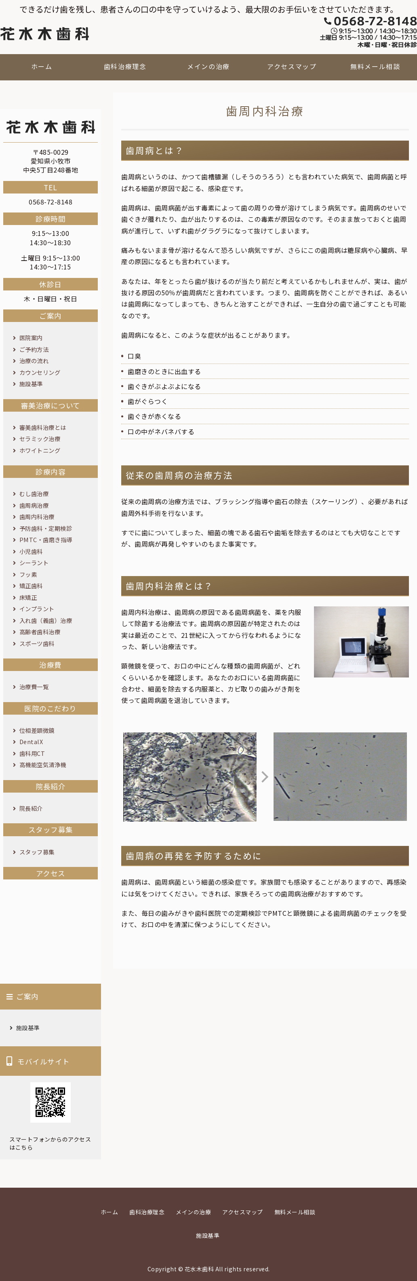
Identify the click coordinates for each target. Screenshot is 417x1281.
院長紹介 (31, 808)
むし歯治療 (34, 493)
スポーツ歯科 (37, 643)
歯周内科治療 (37, 516)
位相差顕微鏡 (37, 730)
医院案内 (31, 337)
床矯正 (28, 597)
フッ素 (28, 574)
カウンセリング (40, 372)
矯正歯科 (31, 585)
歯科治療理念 (125, 66)
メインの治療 (208, 66)
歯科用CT (32, 753)
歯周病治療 (34, 505)
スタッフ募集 (37, 852)
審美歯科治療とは (42, 427)
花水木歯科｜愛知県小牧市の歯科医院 (44, 34)
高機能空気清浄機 (42, 764)
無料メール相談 (375, 66)
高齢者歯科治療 (40, 631)
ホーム (42, 66)
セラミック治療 (40, 438)
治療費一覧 (34, 686)
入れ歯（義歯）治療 (45, 620)
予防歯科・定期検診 (45, 528)
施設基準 (31, 383)
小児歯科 (31, 551)
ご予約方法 (34, 349)
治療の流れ (34, 360)
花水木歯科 (199, 1269)
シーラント (34, 562)
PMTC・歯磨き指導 (45, 539)
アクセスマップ (291, 66)
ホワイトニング (40, 450)
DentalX (31, 741)
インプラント (37, 608)
